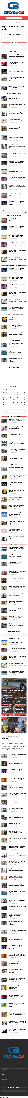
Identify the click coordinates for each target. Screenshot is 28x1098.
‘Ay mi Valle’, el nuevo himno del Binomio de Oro (17, 755)
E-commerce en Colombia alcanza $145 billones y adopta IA (7, 710)
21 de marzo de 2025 (14, 470)
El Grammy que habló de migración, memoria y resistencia (15, 987)
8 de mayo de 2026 (13, 82)
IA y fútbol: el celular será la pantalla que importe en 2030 (16, 55)
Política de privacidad (6, 1083)
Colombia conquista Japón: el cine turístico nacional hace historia (16, 163)
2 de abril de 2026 (13, 436)
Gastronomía (4, 1079)
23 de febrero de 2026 (14, 774)
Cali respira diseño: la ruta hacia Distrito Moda (17, 251)
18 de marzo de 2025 (14, 336)
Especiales (3, 1069)
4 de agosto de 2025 (13, 619)
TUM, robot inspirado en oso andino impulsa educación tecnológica (16, 137)
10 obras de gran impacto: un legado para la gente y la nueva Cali (17, 79)
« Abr (2, 406)
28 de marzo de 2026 (14, 460)
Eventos (3, 1072)
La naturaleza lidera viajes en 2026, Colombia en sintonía (16, 308)
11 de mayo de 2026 (14, 57)
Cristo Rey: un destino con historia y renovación (16, 468)
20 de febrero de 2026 (14, 981)
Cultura (3, 1076)
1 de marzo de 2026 (13, 363)
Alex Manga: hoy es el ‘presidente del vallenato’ (15, 457)
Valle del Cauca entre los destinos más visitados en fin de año (17, 514)
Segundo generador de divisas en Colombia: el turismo (17, 351)
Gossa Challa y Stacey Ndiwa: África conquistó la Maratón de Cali (17, 146)
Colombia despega (14, 340)
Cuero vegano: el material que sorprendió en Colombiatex (17, 1013)
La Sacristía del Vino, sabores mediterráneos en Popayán (16, 333)
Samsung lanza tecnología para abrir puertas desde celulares (19, 710)
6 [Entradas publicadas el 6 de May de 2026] (10, 397)
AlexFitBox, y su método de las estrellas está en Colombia (17, 420)
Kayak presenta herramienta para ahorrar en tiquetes (16, 170)
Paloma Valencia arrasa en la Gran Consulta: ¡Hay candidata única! (17, 900)
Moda (2, 1081)
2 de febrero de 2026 (14, 990)
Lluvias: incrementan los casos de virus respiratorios (17, 97)
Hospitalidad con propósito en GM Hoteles (17, 602)
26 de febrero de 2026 (14, 765)
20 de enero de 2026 (14, 1024)
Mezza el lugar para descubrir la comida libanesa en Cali (17, 839)
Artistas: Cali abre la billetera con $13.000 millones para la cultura (16, 1005)
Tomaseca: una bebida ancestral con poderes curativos (17, 475)
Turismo (3, 1074)
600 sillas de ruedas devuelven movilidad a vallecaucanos (17, 450)
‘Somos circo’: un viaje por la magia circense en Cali (16, 127)
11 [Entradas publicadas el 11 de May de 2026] (3, 399)
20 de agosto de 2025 (14, 611)
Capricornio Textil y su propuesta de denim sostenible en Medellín (18, 1022)
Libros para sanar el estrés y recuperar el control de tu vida (17, 779)
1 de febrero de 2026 (14, 998)
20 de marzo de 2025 (14, 478)
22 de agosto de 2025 (14, 604)
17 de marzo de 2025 (14, 130)
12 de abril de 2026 (13, 422)
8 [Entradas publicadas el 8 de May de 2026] (17, 397)
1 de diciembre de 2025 (14, 581)
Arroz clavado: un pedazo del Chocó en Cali (16, 318)
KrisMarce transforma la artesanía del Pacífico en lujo (16, 70)
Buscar (3, 210)
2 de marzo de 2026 (13, 909)
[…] (16, 750)
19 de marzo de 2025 (14, 321)
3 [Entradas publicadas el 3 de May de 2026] (24, 394)
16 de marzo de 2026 (8, 714)
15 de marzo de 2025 (14, 99)
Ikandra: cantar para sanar (16, 434)
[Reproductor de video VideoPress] (14, 377)
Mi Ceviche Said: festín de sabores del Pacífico (15, 326)
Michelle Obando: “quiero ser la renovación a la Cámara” (17, 979)
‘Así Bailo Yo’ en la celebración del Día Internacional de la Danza (17, 178)
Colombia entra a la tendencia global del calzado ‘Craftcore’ (17, 846)
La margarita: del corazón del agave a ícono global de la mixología (16, 971)
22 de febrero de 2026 (14, 574)
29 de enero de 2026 (14, 1016)
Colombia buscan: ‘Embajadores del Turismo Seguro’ (17, 571)
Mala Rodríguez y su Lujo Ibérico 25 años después (17, 1030)
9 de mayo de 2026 (13, 73)
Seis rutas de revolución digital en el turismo (17, 609)
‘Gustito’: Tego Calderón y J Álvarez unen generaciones (16, 869)
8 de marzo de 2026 (13, 903)
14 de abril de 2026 (13, 260)
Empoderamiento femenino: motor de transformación (16, 120)
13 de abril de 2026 (13, 310)
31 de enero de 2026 (14, 1007)
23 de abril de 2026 (13, 180)
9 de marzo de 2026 (13, 354)
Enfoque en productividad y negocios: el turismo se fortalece (16, 360)
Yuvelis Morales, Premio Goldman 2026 (17, 154)
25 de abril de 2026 (13, 165)
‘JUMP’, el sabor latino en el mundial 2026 (16, 63)
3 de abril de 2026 (13, 430)
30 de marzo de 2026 (14, 452)
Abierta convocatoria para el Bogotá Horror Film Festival (16, 112)
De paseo (14, 544)
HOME (2, 1067)
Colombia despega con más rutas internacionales (16, 594)
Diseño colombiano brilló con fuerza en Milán (16, 87)
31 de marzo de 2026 (14, 346)
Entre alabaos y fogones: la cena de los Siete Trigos (17, 427)
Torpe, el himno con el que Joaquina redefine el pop (16, 996)
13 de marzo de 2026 (20, 714)
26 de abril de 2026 (13, 156)
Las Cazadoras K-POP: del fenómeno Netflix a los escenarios (15, 771)
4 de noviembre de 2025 (14, 596)
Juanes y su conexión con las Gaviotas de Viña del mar (16, 762)
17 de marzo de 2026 (14, 849)
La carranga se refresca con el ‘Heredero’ (17, 105)
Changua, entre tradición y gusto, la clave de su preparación (18, 258)
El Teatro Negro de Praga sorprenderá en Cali (15, 483)
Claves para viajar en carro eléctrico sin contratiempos (16, 344)
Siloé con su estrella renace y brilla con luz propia (16, 579)
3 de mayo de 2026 (13, 140)
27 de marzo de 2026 (14, 841)
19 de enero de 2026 (14, 1032)
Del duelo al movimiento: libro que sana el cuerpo (17, 862)
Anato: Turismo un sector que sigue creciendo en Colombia (17, 587)
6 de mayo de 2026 (13, 89)
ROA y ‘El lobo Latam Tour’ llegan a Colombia (17, 907)
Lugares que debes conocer (14, 315)
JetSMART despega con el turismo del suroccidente (15, 617)
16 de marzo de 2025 (14, 115)
